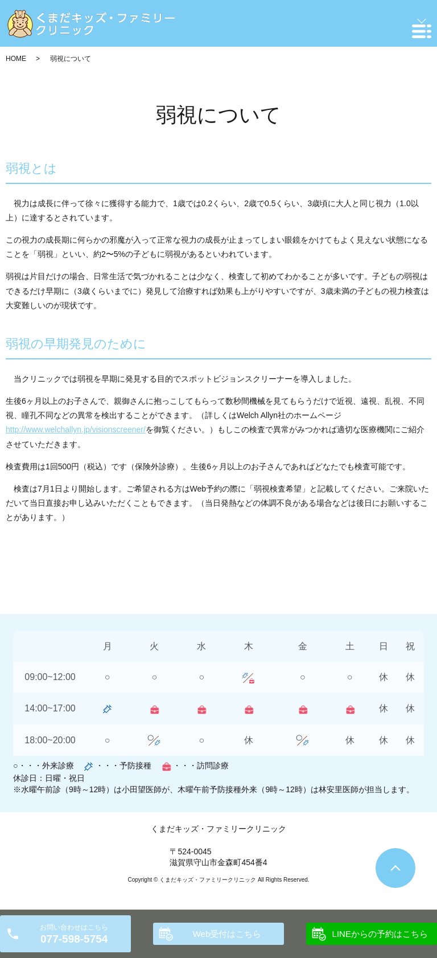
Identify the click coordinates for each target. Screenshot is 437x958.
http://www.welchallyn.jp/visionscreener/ (76, 429)
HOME (16, 59)
